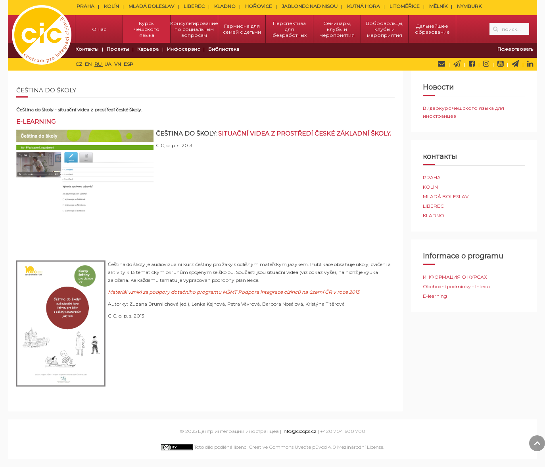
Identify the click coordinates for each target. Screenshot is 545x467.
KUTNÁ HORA (363, 6)
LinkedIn (530, 63)
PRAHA (85, 6)
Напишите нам (441, 63)
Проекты (118, 49)
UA (108, 64)
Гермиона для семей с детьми (242, 29)
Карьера (148, 49)
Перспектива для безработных (289, 29)
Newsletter (457, 63)
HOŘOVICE (258, 6)
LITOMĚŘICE (405, 6)
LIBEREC (194, 6)
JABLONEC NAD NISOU (310, 6)
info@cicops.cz (299, 431)
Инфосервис (183, 49)
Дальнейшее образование (432, 29)
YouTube (500, 63)
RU (98, 64)
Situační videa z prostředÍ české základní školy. (304, 133)
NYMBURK (469, 6)
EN (89, 64)
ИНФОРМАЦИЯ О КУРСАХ (455, 277)
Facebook (472, 63)
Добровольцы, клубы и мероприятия (384, 29)
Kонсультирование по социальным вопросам (194, 29)
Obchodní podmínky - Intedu (456, 286)
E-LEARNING (36, 121)
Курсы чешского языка (146, 29)
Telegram (515, 63)
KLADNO (225, 6)
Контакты (86, 49)
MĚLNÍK (438, 6)
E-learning (435, 296)
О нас (99, 29)
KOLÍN (111, 6)
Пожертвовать (515, 49)
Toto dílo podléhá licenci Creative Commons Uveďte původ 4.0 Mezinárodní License (272, 447)
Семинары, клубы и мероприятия (337, 29)
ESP (128, 64)
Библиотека (223, 49)
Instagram (486, 63)
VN (118, 64)
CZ (79, 64)
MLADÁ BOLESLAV (151, 6)
